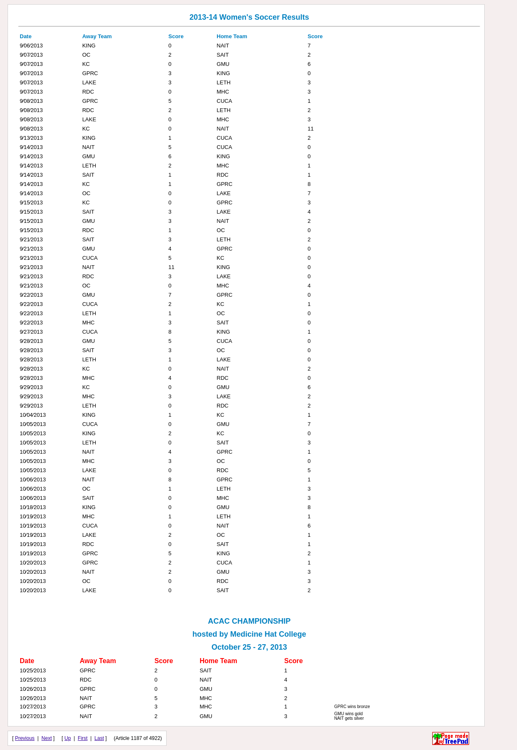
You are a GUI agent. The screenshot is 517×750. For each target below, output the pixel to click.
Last (99, 738)
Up (68, 738)
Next (47, 738)
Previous (25, 738)
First (82, 738)
